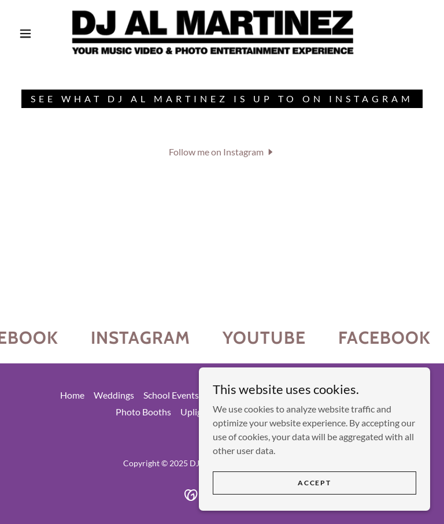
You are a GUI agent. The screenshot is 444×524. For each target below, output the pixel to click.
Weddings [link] (114, 394)
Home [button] (72, 394)
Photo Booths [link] (143, 411)
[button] (25, 33)
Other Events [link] (234, 394)
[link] (213, 32)
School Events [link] (171, 394)
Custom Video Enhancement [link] (327, 394)
